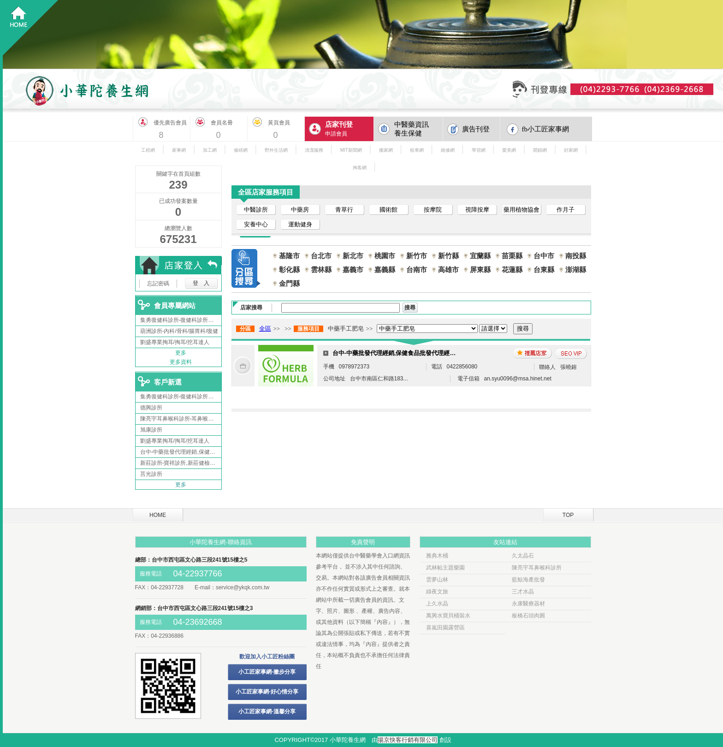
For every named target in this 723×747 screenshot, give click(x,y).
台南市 (416, 269)
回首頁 (31, 28)
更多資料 (181, 362)
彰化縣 (289, 269)
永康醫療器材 (528, 603)
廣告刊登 (476, 129)
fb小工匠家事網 (545, 129)
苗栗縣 (512, 256)
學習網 (479, 150)
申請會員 (349, 128)
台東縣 (543, 269)
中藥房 (300, 209)
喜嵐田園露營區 (445, 627)
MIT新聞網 (351, 150)
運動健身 (300, 224)
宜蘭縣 (480, 256)
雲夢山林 (437, 579)
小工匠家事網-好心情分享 (267, 691)
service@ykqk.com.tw (242, 587)
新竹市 (416, 256)
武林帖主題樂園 (445, 567)
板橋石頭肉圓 (528, 615)
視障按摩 (477, 209)
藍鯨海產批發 (528, 579)
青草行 (344, 209)
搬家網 (386, 150)
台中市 (543, 256)
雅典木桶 (437, 555)
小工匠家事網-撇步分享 (267, 672)
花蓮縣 (512, 269)
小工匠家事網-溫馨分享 (267, 711)
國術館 (388, 209)
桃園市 (384, 256)
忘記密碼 (158, 283)
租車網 (417, 150)
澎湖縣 (575, 269)
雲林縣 (321, 269)
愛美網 (509, 150)
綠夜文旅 (437, 591)
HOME (157, 515)
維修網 (448, 150)
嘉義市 (353, 269)
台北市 (321, 256)
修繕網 (241, 150)
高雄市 (448, 269)
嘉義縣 (384, 269)
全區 (265, 328)
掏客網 (360, 167)
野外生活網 (276, 150)
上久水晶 (437, 603)
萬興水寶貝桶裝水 (448, 615)
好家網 (571, 150)
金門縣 (289, 283)
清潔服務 (314, 150)
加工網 (210, 150)
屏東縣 (480, 269)
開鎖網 (540, 150)
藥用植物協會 (521, 209)
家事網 (179, 150)
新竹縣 (448, 256)
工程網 (148, 150)
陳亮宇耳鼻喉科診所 (537, 567)
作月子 (566, 209)
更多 (180, 353)
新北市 (353, 256)
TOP (568, 515)
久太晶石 (523, 555)
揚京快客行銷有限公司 (408, 739)
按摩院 (433, 209)
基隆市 (289, 256)
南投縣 (575, 256)
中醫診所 (256, 209)
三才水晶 (523, 591)
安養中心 (256, 224)
